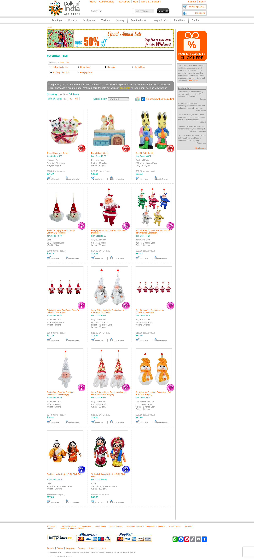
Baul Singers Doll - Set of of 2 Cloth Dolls (64, 474)
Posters (72, 20)
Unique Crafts (160, 20)
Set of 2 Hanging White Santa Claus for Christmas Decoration (108, 311)
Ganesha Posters (77, 528)
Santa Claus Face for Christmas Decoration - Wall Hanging (60, 393)
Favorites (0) (200, 13)
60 (71, 98)
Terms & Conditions (151, 1)
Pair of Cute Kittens (99, 153)
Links (103, 548)
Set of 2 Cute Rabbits (145, 153)
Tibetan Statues (175, 526)
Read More (193, 80)
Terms (60, 548)
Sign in (202, 1)
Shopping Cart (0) (197, 6)
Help (135, 1)
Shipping (70, 548)
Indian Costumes (60, 67)
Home (93, 1)
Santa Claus (140, 67)
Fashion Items (138, 20)
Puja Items (179, 20)
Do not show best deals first (160, 99)
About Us (93, 548)
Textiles (105, 20)
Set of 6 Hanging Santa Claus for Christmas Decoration (150, 311)
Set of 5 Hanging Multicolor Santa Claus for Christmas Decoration (153, 231)
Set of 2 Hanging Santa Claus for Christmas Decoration (61, 231)
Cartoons (111, 67)
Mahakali (161, 526)
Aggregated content (51, 527)
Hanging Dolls (86, 72)
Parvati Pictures (116, 526)
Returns (81, 548)
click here (125, 88)
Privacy (50, 548)
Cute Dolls (64, 62)
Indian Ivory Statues (134, 526)
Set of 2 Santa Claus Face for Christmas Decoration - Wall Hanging (108, 393)
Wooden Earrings (69, 526)
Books (195, 20)
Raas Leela (150, 526)
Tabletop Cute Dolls (61, 72)
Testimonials (123, 1)
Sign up (192, 1)
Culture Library (106, 1)
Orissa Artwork (85, 526)
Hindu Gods (85, 67)
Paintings (57, 20)
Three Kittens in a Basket (58, 153)
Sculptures (89, 20)
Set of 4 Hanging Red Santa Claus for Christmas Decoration (63, 311)
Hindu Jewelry (100, 526)
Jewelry (120, 20)
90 (76, 98)
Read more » (200, 148)
